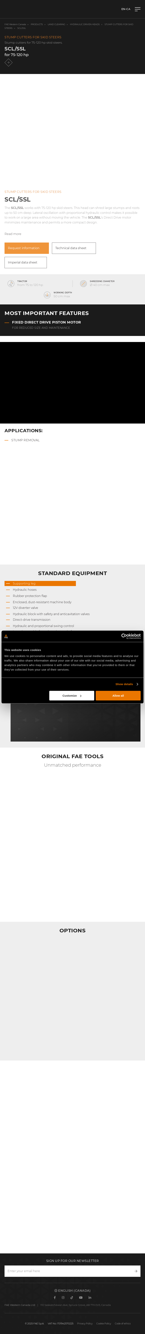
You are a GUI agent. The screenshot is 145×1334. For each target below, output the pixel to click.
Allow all (118, 695)
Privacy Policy (85, 1323)
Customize (71, 695)
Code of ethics (123, 1323)
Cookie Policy (103, 1323)
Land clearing (57, 24)
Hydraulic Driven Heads (85, 24)
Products (37, 24)
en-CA (125, 9)
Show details (124, 684)
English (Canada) (72, 1290)
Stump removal (25, 440)
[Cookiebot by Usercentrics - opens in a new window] (124, 636)
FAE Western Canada (15, 24)
